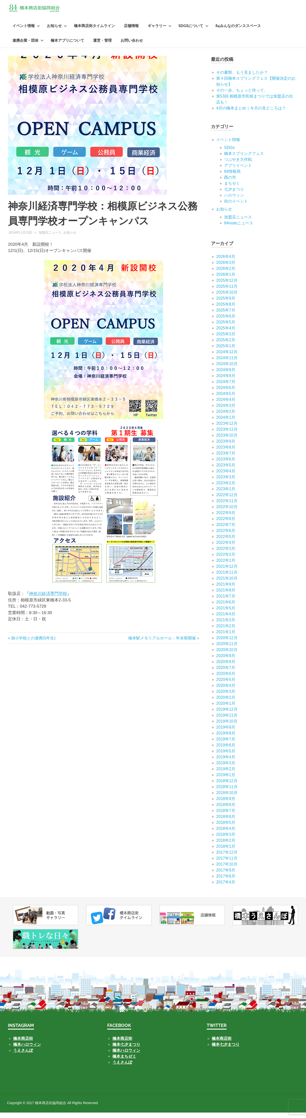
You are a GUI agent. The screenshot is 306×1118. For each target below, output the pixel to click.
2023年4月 (225, 476)
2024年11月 (226, 363)
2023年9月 (225, 447)
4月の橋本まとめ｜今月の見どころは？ (251, 113)
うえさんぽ (23, 1056)
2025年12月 (226, 286)
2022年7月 (225, 530)
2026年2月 (225, 274)
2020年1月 (225, 709)
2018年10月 (226, 798)
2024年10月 (226, 369)
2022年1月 (225, 566)
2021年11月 (226, 578)
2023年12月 (226, 429)
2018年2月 (225, 846)
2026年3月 (225, 268)
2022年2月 (225, 560)
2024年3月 (225, 411)
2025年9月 (225, 304)
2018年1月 (225, 852)
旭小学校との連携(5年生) (33, 643)
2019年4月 (225, 762)
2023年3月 (225, 482)
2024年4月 (225, 405)
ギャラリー (159, 31)
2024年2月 (225, 417)
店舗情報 (131, 31)
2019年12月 (226, 715)
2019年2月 (225, 774)
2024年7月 (225, 387)
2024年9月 (225, 375)
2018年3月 (225, 840)
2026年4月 (225, 262)
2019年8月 (225, 738)
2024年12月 (226, 357)
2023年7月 (225, 458)
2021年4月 (225, 619)
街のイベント (236, 207)
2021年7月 (225, 601)
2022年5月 (225, 542)
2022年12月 (226, 500)
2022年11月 (226, 506)
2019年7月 (225, 744)
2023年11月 (226, 435)
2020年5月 (225, 685)
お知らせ (57, 31)
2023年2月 (225, 488)
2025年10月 (226, 298)
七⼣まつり (234, 195)
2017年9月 (225, 875)
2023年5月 (225, 470)
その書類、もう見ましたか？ (242, 78)
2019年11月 (226, 721)
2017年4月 (225, 887)
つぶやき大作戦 (238, 165)
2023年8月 (225, 453)
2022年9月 (225, 518)
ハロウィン (234, 201)
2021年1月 (225, 637)
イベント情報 (26, 31)
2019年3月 (225, 768)
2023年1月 (225, 494)
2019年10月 (226, 727)
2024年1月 (225, 423)
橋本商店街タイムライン (94, 31)
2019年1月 (225, 780)
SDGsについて (193, 31)
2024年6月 (225, 393)
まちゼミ (232, 189)
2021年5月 (225, 613)
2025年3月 (225, 339)
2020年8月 (225, 667)
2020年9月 (225, 661)
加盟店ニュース (50, 238)
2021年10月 (226, 584)
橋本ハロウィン (27, 1050)
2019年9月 (225, 733)
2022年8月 (225, 524)
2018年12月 (226, 786)
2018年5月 (225, 828)
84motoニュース (238, 228)
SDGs (229, 153)
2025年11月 (226, 292)
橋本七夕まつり (126, 1050)
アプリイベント (238, 171)
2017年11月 (226, 864)
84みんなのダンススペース (238, 31)
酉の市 (230, 183)
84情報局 (232, 177)
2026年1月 (225, 280)
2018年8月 (225, 810)
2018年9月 (225, 804)
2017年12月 (226, 858)
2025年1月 (225, 351)
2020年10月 (226, 655)
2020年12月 (226, 643)
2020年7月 (225, 673)
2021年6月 (225, 607)
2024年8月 (225, 381)
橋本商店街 (122, 1044)
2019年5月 (225, 756)
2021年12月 (226, 572)
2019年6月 (225, 750)
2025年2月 (225, 345)
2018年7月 (225, 816)
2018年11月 (226, 792)
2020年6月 (225, 679)
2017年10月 (226, 870)
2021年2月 (225, 631)
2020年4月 (225, 691)
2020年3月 (225, 697)
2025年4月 (225, 333)
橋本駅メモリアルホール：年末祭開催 (162, 643)
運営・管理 (102, 46)
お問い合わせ (132, 46)
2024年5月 (225, 399)
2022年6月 (225, 536)
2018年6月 (225, 822)
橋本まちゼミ (124, 1062)
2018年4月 (225, 834)
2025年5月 (225, 327)
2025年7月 (225, 316)
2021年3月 (225, 625)
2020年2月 (225, 703)
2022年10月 (226, 512)
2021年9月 (225, 590)
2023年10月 (226, 441)
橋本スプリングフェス (244, 159)
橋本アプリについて (67, 46)
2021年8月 (225, 596)
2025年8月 (225, 310)
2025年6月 (225, 321)
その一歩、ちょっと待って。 (242, 96)
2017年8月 (225, 881)
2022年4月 (225, 548)
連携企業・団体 (28, 46)
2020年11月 (226, 649)
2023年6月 (225, 464)
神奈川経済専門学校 (48, 599)
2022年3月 (225, 554)
